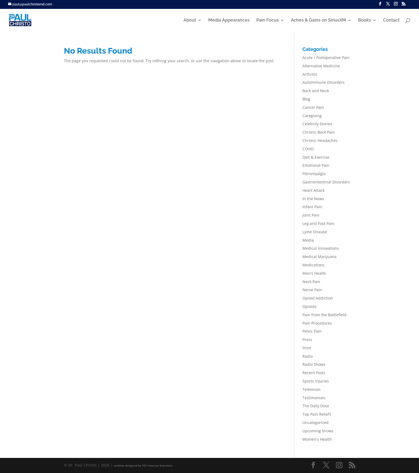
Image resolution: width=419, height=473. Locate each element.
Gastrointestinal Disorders (326, 182)
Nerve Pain (312, 289)
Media (308, 240)
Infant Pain (312, 206)
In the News (313, 198)
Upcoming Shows (317, 430)
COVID (308, 148)
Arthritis (309, 74)
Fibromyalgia (314, 173)
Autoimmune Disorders (323, 82)
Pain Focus (267, 20)
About (189, 20)
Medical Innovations (320, 248)
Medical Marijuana (319, 256)
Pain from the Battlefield (324, 314)
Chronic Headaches (320, 140)
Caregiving (312, 115)
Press (307, 339)
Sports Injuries (315, 381)
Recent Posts (313, 372)
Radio (307, 356)
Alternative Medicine (321, 65)
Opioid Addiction (317, 298)
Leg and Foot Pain (318, 223)
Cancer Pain (313, 107)
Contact (391, 20)
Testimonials (313, 397)
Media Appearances (229, 20)
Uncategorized (315, 422)
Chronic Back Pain (318, 132)
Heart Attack (313, 190)
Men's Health (314, 273)
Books (364, 20)
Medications (313, 264)
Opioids (309, 306)
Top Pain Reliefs (316, 414)
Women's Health (317, 439)
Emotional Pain (315, 165)
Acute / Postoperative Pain (326, 57)
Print (306, 347)
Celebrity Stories (317, 123)
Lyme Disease (314, 231)
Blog (306, 99)
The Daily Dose (315, 405)
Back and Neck (315, 90)
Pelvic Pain (312, 331)
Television (311, 389)
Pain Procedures (317, 323)
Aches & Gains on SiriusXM (318, 20)
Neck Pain (311, 281)
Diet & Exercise (315, 157)
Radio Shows (313, 364)
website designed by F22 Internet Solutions (143, 465)
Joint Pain (310, 215)
